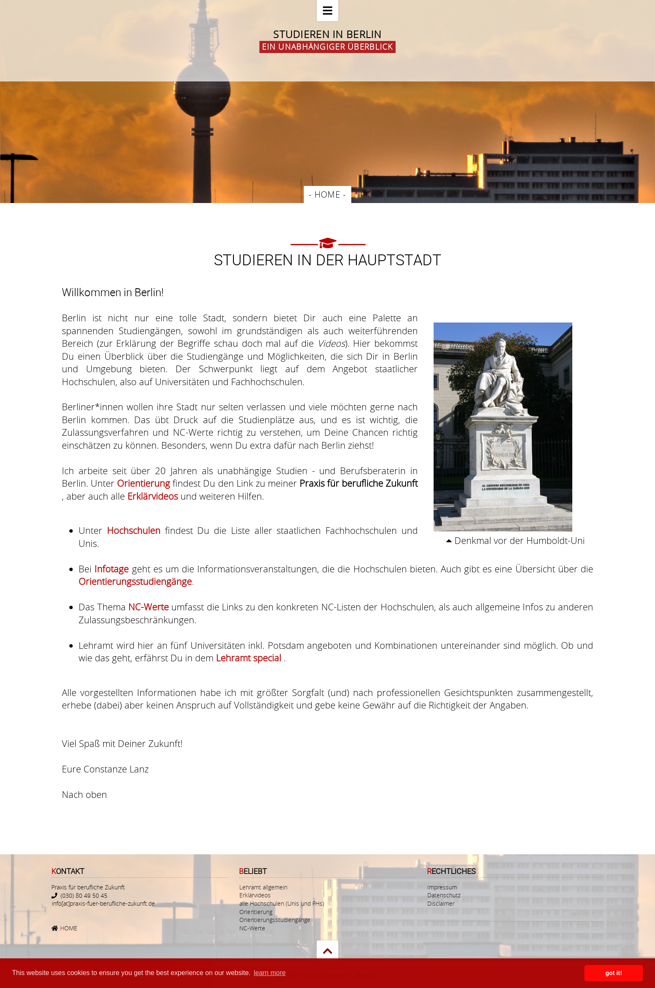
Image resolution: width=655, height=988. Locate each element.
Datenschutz (443, 895)
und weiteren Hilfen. (195, 496)
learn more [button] (269, 972)
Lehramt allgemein (263, 887)
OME (67, 928)
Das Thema (103, 607)
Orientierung (255, 912)
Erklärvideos (255, 895)
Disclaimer (440, 903)
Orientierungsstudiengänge (274, 920)
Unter (93, 530)
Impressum (442, 887)
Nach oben (84, 794)
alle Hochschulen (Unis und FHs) (281, 903)
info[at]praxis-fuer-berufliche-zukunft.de (103, 903)
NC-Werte (252, 928)
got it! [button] (613, 973)
